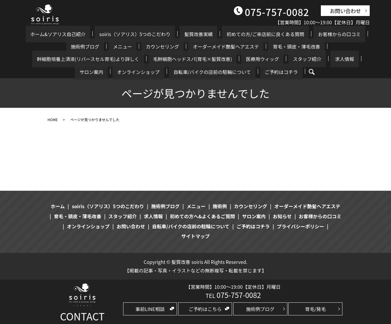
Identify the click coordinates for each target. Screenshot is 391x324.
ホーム (58, 206)
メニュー (61, 46)
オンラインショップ (257, 58)
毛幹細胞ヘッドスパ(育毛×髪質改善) (69, 58)
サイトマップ (195, 236)
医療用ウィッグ (130, 58)
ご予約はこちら (205, 308)
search (214, 72)
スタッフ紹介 (165, 58)
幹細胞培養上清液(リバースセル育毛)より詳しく (287, 46)
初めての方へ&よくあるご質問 (202, 216)
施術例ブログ (345, 34)
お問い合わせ (345, 11)
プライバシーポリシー (300, 226)
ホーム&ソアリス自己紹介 (59, 34)
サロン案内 (220, 58)
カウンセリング (92, 46)
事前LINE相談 (150, 308)
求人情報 (193, 58)
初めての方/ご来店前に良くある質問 (240, 34)
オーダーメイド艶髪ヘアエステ (147, 46)
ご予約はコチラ (188, 71)
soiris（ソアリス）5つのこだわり (127, 34)
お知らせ (282, 216)
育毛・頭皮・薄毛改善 (208, 46)
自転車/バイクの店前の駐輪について (322, 58)
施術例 (220, 206)
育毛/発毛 (315, 308)
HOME (53, 119)
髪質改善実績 (182, 34)
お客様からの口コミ (304, 34)
